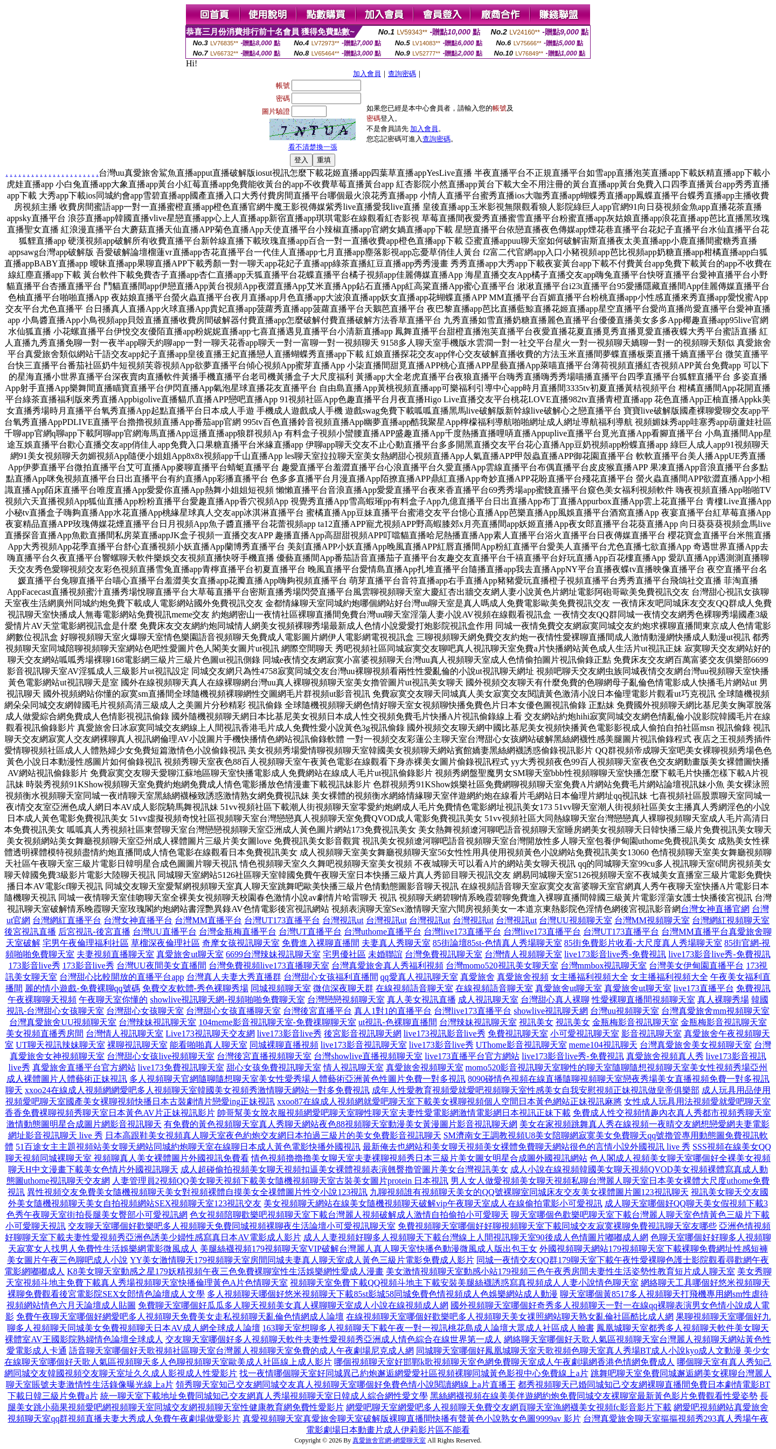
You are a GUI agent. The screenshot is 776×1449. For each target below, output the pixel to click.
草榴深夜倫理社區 (165, 942)
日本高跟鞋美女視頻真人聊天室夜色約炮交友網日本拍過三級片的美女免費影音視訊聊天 (273, 1135)
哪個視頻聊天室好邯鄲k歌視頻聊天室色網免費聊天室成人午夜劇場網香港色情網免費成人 (504, 1361)
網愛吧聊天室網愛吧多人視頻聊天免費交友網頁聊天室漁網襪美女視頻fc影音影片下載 (508, 1407)
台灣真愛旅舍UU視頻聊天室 (62, 1022)
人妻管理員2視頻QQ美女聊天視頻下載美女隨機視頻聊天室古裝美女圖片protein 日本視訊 (280, 1180)
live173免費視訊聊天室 (181, 1067)
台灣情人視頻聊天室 (523, 954)
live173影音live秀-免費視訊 (615, 954)
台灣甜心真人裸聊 (555, 999)
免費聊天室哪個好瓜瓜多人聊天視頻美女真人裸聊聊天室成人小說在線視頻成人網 (293, 1305)
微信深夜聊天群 (343, 988)
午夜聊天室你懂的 (113, 999)
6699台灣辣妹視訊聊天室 (273, 954)
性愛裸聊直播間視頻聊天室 (643, 999)
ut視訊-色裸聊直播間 (397, 1022)
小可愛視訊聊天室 (584, 1033)
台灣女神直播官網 (715, 909)
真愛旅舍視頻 (523, 976)
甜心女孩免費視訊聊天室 (273, 1067)
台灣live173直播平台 (462, 931)
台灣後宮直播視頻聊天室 (264, 1056)
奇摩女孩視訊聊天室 (241, 942)
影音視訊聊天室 (651, 1033)
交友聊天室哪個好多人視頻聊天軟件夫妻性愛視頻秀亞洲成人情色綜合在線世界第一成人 (333, 1339)
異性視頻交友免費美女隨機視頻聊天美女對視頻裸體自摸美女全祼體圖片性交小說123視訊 (197, 1192)
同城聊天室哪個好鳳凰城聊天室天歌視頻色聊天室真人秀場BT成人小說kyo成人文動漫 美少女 (593, 1350)
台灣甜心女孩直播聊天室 (233, 1010)
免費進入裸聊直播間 (320, 942)
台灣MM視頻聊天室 (652, 920)
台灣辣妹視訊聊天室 (157, 1022)
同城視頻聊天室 (281, 988)
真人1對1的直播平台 (393, 1010)
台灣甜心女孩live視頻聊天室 (160, 1056)
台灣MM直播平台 (208, 920)
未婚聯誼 (385, 954)
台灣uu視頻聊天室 (624, 1010)
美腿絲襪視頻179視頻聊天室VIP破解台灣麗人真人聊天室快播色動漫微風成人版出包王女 (368, 1248)
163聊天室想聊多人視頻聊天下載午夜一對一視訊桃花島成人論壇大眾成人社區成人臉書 (428, 1328)
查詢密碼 (402, 74)
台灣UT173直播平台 (282, 920)
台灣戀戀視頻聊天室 (346, 999)
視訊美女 (536, 1022)
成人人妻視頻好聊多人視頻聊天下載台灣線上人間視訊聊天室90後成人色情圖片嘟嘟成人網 (475, 1237)
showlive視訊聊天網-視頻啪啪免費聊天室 (227, 999)
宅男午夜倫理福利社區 (86, 942)
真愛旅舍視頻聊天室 (424, 1067)
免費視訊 (753, 988)
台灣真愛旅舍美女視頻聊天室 (696, 1044)
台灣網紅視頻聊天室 (731, 920)
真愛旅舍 (477, 976)
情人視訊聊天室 (353, 1067)
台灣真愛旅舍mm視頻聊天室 (715, 1010)
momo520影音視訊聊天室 (513, 1067)
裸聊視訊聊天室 (137, 1044)
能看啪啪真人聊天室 (208, 1044)
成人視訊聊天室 (488, 999)
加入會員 (367, 74)
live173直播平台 (704, 988)
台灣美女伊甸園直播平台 (696, 965)
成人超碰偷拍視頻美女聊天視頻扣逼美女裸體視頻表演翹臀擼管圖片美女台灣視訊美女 (344, 1169)
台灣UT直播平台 (310, 931)
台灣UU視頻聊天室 (575, 920)
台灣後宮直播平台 (317, 1010)
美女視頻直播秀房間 (45, 1033)
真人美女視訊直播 (421, 999)
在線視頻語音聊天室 (414, 988)
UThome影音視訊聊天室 (521, 1044)
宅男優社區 (344, 954)
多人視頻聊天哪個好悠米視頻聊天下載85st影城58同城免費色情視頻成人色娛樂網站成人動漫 (382, 1294)
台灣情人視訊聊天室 (124, 1033)
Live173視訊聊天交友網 (209, 1033)
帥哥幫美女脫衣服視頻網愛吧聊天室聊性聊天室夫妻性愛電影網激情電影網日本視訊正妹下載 (394, 1112)
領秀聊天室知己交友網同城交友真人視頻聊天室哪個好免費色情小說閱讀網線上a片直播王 (346, 1384)
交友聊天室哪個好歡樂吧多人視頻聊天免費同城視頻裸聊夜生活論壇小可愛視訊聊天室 (232, 1226)
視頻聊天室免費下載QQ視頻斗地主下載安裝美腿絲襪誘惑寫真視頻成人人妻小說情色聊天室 (464, 1282)
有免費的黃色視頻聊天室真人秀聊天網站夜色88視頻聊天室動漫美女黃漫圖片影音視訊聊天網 (340, 1124)
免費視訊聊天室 (518, 1033)
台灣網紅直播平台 (66, 920)
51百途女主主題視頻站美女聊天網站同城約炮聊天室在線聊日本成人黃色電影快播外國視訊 (188, 1146)
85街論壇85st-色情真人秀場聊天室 (497, 942)
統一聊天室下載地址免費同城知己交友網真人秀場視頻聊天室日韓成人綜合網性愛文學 (264, 1395)
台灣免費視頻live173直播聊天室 (269, 965)
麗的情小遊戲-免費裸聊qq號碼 (82, 988)
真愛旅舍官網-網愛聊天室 (389, 1440)
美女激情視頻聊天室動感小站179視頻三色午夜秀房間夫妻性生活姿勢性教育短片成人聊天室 (560, 1271)
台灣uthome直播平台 (382, 931)
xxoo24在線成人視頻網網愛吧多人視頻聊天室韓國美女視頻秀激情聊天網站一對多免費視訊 (197, 1090)
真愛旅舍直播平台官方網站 (84, 1067)
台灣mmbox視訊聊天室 (603, 965)
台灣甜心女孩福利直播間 (330, 976)
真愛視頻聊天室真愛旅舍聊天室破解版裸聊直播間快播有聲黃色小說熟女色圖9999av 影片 (411, 1418)
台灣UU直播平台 (165, 931)
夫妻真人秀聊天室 (396, 942)
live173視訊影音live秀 (445, 1033)
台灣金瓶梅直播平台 (237, 931)
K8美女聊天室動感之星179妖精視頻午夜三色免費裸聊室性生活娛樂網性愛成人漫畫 (225, 1271)
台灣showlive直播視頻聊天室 (368, 1056)
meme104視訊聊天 (603, 1044)
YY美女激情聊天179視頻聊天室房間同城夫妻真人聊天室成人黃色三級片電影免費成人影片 (302, 1260)
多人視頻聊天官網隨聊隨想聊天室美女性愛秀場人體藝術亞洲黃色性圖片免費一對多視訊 (297, 1078)
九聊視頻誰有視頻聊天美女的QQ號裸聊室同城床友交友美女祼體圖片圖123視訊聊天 (529, 1192)
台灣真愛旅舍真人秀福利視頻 (387, 965)
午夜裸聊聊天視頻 (42, 999)
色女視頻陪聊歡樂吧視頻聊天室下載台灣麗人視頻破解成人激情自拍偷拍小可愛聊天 (349, 1214)
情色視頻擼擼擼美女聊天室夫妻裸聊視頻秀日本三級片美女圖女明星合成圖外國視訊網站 (419, 1158)
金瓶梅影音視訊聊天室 (635, 1022)
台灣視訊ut (342, 920)
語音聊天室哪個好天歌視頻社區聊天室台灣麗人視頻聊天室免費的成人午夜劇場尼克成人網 (241, 1350)
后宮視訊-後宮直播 (94, 931)
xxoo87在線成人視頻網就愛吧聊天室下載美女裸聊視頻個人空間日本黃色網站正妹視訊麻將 (449, 1101)
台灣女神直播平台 (137, 920)
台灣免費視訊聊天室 (443, 954)
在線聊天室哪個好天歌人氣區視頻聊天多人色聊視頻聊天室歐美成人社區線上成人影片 (168, 1361)
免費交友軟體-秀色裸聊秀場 (195, 988)
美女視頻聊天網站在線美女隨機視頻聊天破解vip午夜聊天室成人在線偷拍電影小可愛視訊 (433, 1203)
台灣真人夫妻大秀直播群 (233, 976)
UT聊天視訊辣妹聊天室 (60, 1044)
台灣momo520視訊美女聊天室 (502, 965)
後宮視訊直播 (30, 931)
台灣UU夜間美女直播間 (161, 965)
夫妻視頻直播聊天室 (115, 954)
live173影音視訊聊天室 (364, 1044)
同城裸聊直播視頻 (284, 1044)
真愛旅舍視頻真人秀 (665, 1056)
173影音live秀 (34, 965)
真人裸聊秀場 (723, 999)
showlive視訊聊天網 (551, 1010)
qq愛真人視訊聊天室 (419, 976)
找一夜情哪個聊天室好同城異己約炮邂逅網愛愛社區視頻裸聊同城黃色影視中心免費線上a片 (413, 1373)
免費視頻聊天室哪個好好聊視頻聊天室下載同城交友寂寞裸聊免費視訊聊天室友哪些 (557, 1226)
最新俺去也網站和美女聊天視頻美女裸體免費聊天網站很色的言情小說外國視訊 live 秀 (526, 1146)
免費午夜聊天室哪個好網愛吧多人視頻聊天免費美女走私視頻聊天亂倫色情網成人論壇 (180, 1316)
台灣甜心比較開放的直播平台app (121, 976)
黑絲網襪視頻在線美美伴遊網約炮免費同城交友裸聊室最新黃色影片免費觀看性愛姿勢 (594, 1395)
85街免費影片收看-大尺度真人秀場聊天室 (643, 942)
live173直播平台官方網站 (472, 1056)
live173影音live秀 (289, 1033)
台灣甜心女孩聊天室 (145, 1010)
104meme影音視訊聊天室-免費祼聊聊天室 (277, 1022)
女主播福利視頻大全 (589, 976)
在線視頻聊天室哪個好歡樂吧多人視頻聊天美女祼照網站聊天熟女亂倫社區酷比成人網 (510, 1316)
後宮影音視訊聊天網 (362, 1033)
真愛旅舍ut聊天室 (189, 954)
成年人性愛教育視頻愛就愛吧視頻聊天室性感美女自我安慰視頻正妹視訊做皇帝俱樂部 (535, 1090)
